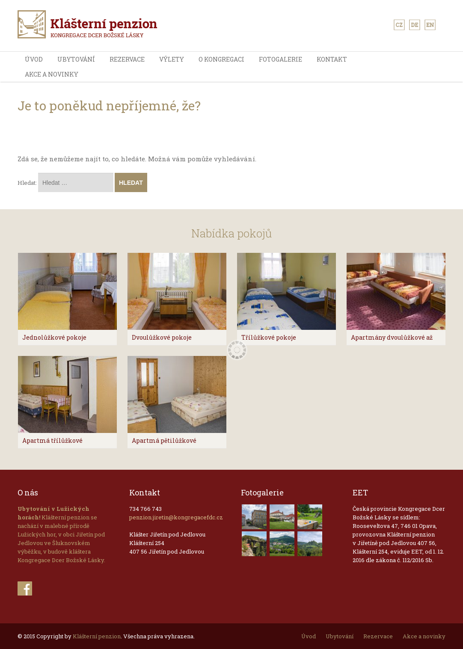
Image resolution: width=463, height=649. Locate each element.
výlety (171, 59)
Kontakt (332, 59)
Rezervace (127, 59)
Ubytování (76, 59)
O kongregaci (221, 59)
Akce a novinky (51, 74)
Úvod (34, 59)
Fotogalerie (280, 59)
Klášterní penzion (97, 636)
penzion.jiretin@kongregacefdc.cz (176, 517)
